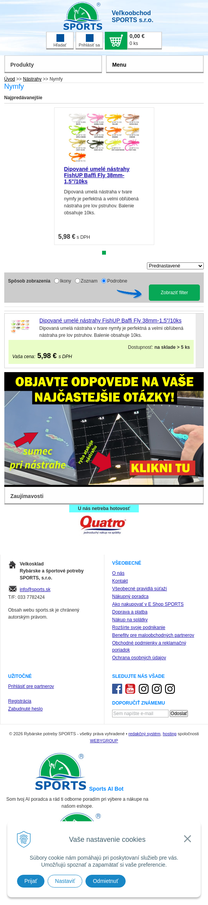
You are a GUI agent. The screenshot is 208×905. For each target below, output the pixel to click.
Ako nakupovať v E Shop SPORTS (148, 604)
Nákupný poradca (130, 596)
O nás (118, 573)
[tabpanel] (104, 176)
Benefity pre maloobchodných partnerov (153, 635)
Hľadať (59, 40)
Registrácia (19, 701)
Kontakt (120, 581)
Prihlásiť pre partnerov (31, 686)
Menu (119, 65)
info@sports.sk (35, 589)
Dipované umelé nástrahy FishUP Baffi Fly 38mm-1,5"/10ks (97, 175)
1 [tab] (104, 253)
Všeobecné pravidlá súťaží (139, 588)
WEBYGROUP (104, 740)
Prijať (30, 881)
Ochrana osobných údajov (139, 657)
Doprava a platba (129, 612)
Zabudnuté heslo (25, 709)
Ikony (65, 281)
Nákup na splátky (130, 619)
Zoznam (89, 281)
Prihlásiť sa (89, 40)
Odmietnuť (105, 881)
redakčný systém (144, 733)
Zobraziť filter (174, 292)
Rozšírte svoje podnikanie (138, 627)
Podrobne (117, 281)
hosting (169, 733)
